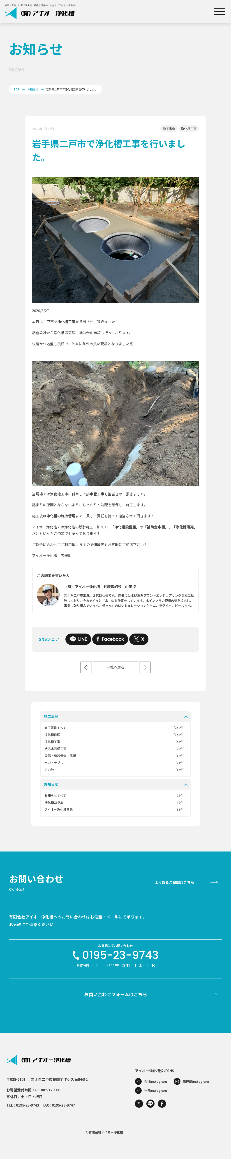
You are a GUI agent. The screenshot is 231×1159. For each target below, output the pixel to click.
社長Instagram (155, 1090)
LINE (78, 639)
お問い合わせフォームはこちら (115, 994)
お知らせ (32, 89)
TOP (16, 89)
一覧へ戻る (115, 667)
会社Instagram (155, 1081)
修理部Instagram (196, 1081)
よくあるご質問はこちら (174, 882)
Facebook (110, 639)
